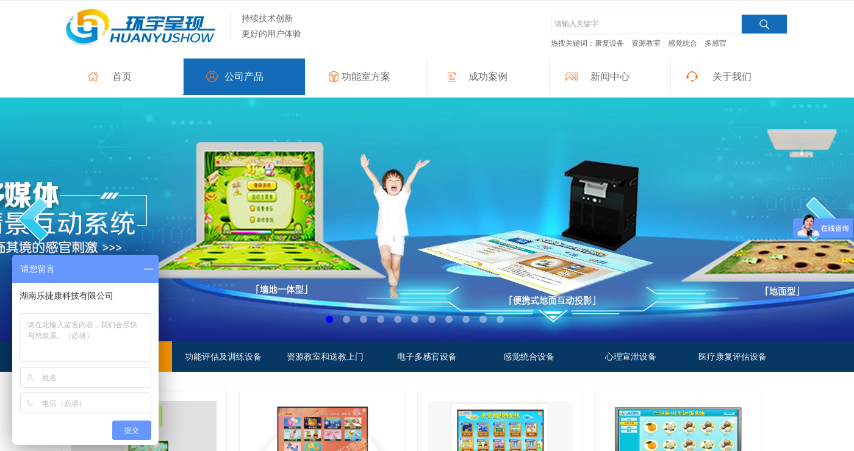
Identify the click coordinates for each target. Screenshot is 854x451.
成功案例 (488, 76)
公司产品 (244, 76)
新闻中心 (610, 76)
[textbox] (646, 24)
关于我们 (732, 76)
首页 (122, 76)
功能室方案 (366, 76)
